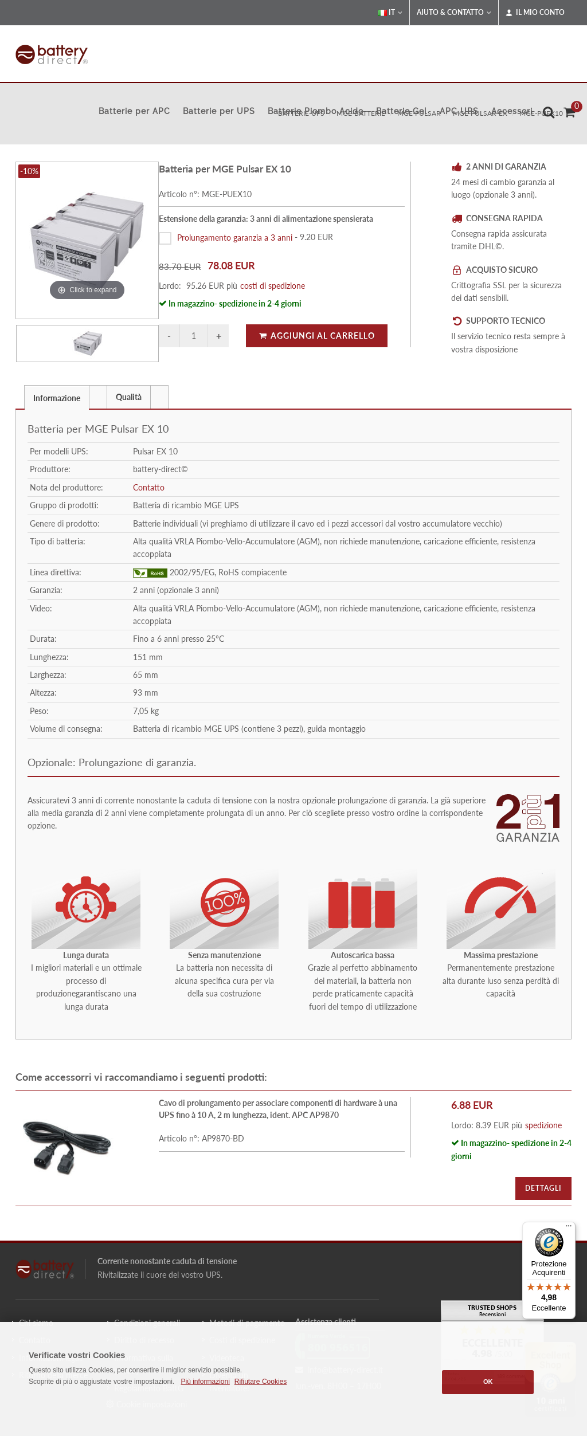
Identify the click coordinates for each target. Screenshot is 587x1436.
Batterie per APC (134, 111)
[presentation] (98, 397)
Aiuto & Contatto (454, 12)
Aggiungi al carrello (317, 335)
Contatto (149, 487)
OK (488, 1381)
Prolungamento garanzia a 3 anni (234, 237)
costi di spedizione (272, 286)
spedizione (543, 1125)
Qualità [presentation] (129, 397)
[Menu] (569, 1228)
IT (390, 12)
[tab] (56, 397)
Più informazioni (205, 1382)
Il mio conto (535, 12)
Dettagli (543, 1188)
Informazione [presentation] (56, 398)
